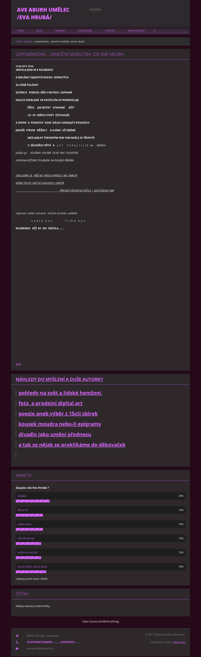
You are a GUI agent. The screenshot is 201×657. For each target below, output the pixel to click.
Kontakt (110, 31)
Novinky (60, 31)
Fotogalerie (85, 31)
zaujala (22, 496)
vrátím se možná (27, 553)
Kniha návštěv (136, 31)
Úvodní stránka (24, 42)
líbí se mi (23, 510)
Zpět (18, 365)
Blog (40, 31)
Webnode (179, 643)
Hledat (182, 9)
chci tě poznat (26, 539)
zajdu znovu (25, 525)
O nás (20, 31)
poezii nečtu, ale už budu (32, 567)
